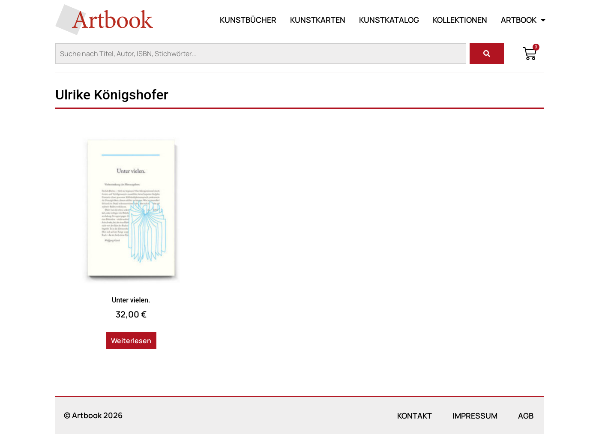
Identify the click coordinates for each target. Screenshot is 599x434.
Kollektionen (460, 20)
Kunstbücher (248, 20)
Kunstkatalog (389, 20)
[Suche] (487, 53)
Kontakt (414, 415)
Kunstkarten (317, 20)
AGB (525, 415)
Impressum (474, 415)
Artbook (523, 20)
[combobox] (260, 53)
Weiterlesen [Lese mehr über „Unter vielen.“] (131, 340)
